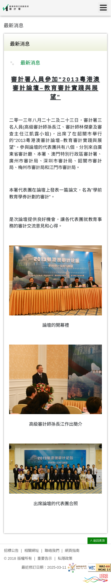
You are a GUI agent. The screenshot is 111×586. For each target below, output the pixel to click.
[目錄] (103, 7)
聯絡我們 (52, 550)
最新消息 (14, 25)
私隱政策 (65, 558)
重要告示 (44, 558)
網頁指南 (72, 550)
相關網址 (31, 550)
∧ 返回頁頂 (97, 540)
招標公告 (11, 550)
